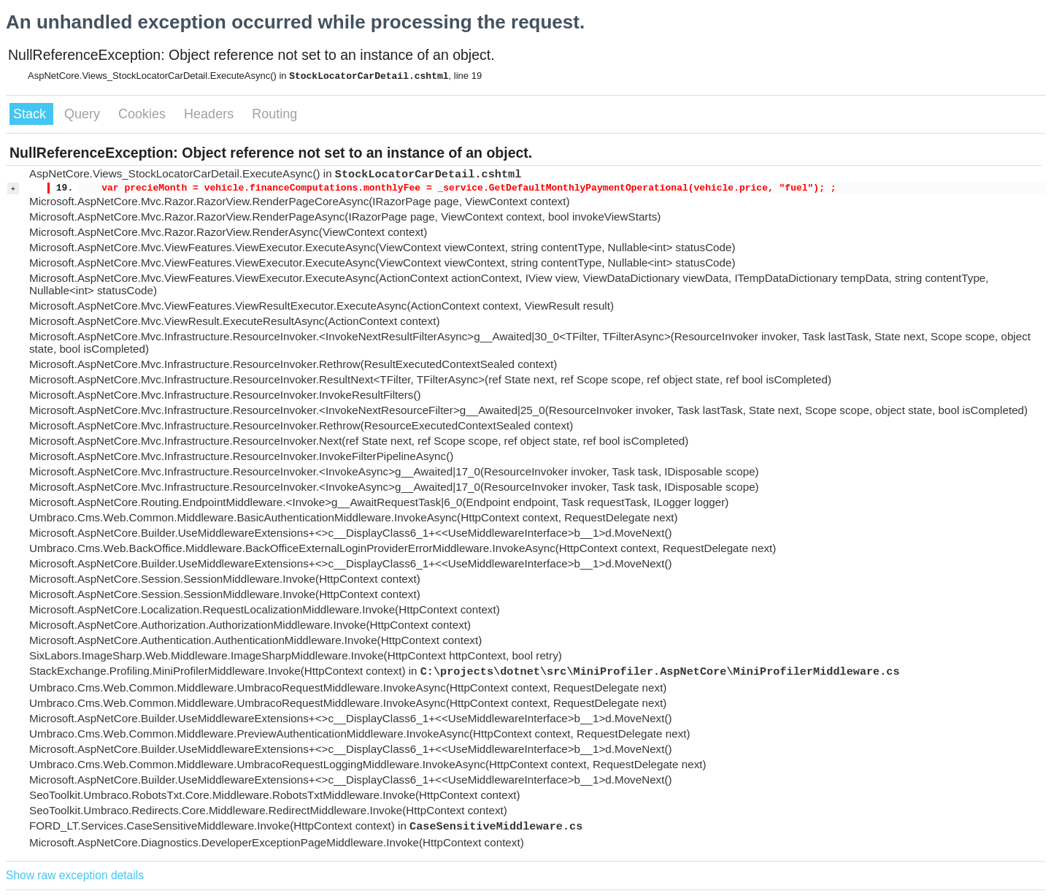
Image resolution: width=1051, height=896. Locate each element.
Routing (274, 114)
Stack (31, 114)
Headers (210, 114)
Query (84, 114)
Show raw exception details (75, 875)
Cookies (143, 114)
